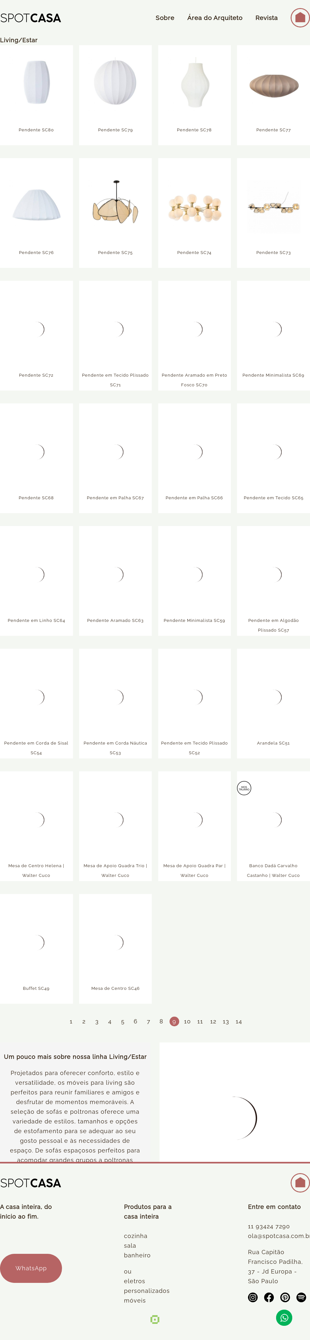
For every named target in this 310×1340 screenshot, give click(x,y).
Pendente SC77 (273, 131)
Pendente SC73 (273, 253)
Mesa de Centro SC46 (115, 989)
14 (239, 1021)
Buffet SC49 (36, 989)
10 (187, 1021)
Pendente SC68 (36, 499)
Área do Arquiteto (215, 17)
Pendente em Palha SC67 (115, 499)
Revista (266, 17)
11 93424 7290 (269, 1226)
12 (213, 1021)
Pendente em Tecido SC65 (274, 499)
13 (226, 1021)
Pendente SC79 (115, 131)
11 (200, 1021)
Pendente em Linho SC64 (36, 621)
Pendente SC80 (36, 131)
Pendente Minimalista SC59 (194, 621)
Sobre (165, 17)
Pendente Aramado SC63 (115, 621)
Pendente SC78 (194, 131)
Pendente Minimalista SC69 (274, 376)
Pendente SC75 (115, 253)
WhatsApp (31, 1268)
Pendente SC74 (194, 253)
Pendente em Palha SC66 (194, 499)
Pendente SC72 (36, 376)
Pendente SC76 (36, 253)
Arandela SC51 (273, 744)
